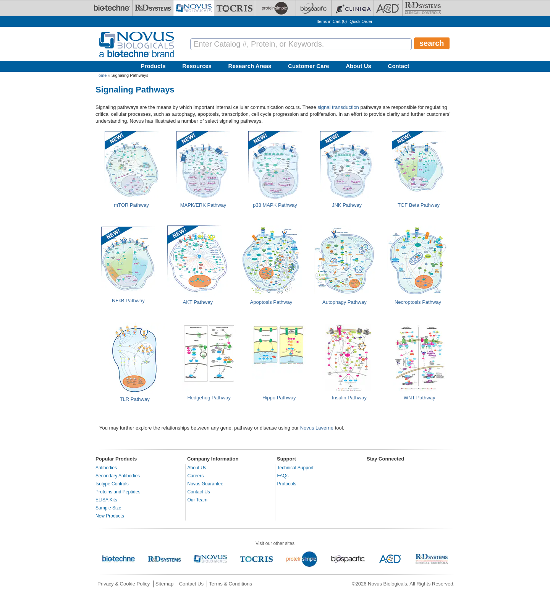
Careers (196, 475)
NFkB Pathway (128, 300)
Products (153, 66)
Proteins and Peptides (117, 492)
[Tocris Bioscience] (234, 8)
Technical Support (295, 467)
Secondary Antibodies (117, 475)
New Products (109, 516)
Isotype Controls (112, 483)
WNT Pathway (419, 398)
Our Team (197, 500)
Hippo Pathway (279, 398)
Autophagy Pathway (344, 302)
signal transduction (338, 107)
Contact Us (199, 492)
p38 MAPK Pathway (275, 205)
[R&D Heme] (423, 8)
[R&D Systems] (152, 8)
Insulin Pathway (349, 398)
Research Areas (250, 66)
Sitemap (164, 584)
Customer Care (308, 66)
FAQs (283, 475)
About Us (358, 66)
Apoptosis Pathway (271, 302)
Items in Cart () (332, 21)
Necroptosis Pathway (418, 302)
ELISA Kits (106, 500)
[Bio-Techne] (112, 8)
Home (101, 75)
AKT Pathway (198, 302)
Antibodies (106, 467)
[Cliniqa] (352, 8)
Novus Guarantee (205, 483)
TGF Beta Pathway (419, 205)
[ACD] (388, 8)
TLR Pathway (135, 399)
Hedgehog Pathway (208, 398)
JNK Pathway (347, 205)
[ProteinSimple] (275, 8)
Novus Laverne (316, 428)
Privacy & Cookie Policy (123, 584)
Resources (197, 66)
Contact (398, 66)
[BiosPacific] (314, 8)
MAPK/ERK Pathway (203, 205)
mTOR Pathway (131, 205)
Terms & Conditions (230, 584)
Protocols (286, 483)
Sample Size (108, 508)
